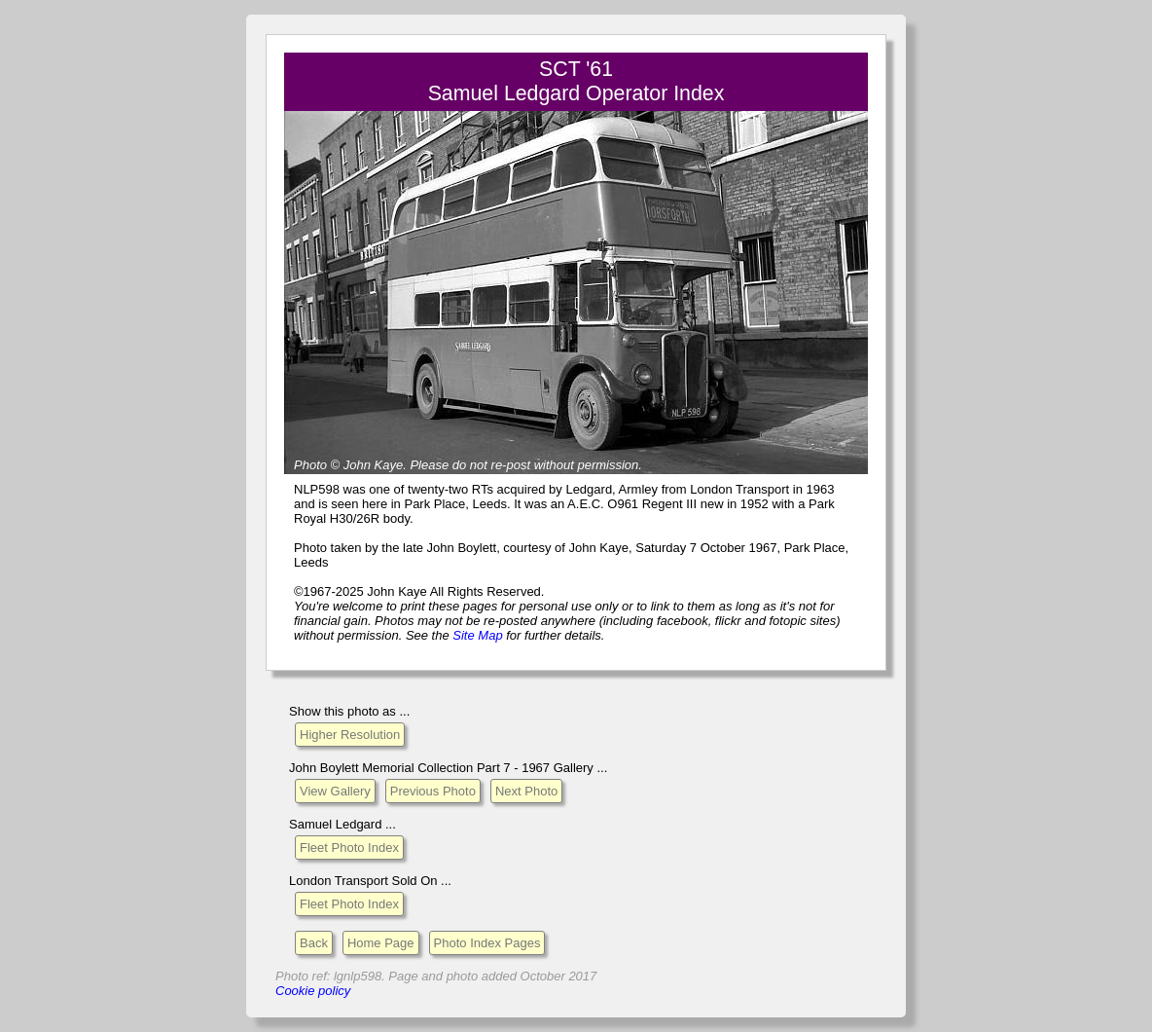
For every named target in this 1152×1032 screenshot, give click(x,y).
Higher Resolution (350, 734)
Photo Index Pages (487, 943)
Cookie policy (312, 990)
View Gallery (335, 791)
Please (429, 465)
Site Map (477, 635)
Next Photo (526, 791)
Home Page (380, 943)
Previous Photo (433, 791)
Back (314, 943)
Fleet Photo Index (349, 847)
